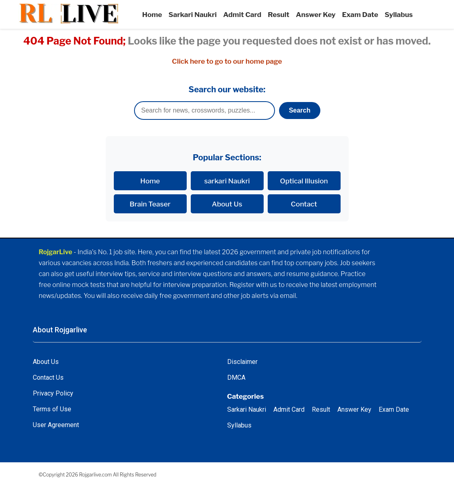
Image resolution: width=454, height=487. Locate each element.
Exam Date (360, 14)
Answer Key (316, 14)
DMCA (236, 377)
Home (152, 14)
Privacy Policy (53, 393)
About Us (227, 204)
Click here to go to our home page (227, 61)
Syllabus (399, 14)
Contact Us (48, 377)
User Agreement (56, 424)
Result (278, 14)
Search (299, 110)
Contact (304, 204)
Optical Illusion (304, 181)
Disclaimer (242, 361)
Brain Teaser (150, 204)
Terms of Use (52, 409)
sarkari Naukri (227, 181)
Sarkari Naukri (192, 14)
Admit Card (242, 14)
